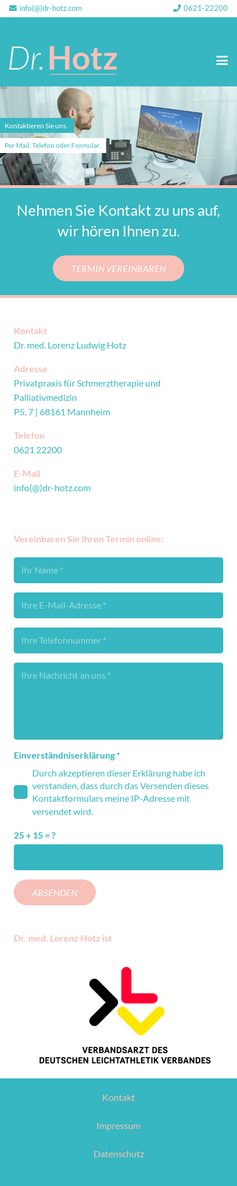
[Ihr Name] (118, 570)
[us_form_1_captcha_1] (118, 857)
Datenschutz (119, 1153)
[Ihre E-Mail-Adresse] (118, 605)
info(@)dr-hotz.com (52, 487)
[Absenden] (55, 892)
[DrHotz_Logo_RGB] (63, 60)
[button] (222, 60)
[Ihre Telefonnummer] (118, 640)
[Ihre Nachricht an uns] (118, 701)
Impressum (118, 1125)
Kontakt (118, 1097)
